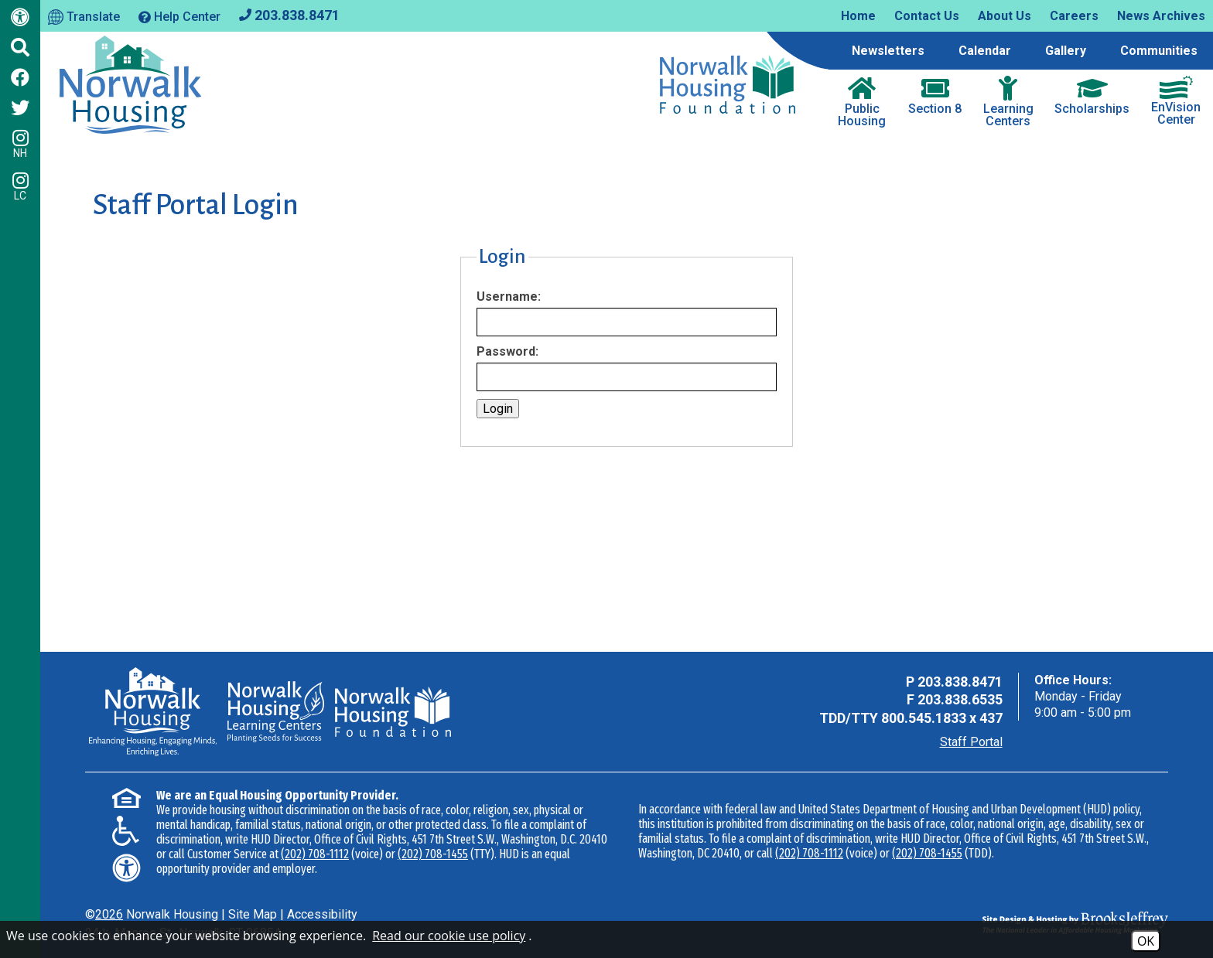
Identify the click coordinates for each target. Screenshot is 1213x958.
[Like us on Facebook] (20, 77)
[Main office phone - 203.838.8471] (289, 14)
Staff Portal (971, 742)
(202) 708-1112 (315, 854)
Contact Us (926, 16)
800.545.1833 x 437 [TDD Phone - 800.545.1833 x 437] (942, 718)
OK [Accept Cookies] (1145, 940)
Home (858, 16)
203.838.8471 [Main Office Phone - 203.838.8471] (960, 681)
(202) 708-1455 (433, 854)
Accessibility (322, 914)
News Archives (1161, 16)
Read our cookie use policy (448, 935)
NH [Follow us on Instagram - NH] (20, 143)
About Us (1004, 16)
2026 (109, 914)
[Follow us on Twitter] (20, 107)
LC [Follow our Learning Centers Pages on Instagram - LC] (20, 186)
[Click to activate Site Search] (20, 47)
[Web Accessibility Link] (20, 20)
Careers (1074, 16)
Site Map (252, 914)
